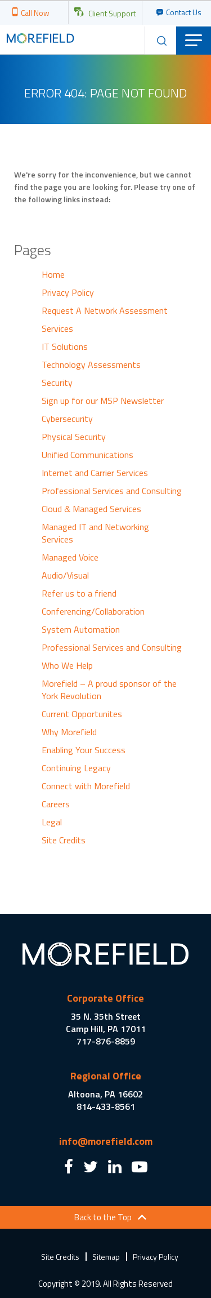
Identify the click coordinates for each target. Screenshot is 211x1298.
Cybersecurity (67, 418)
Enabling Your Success (83, 750)
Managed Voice (70, 557)
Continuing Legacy (76, 768)
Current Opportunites (82, 714)
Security (57, 382)
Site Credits (64, 840)
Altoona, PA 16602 (105, 1094)
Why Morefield (69, 732)
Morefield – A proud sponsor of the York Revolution (109, 690)
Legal (52, 822)
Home (53, 274)
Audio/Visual (65, 575)
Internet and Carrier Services (95, 472)
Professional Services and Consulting (112, 490)
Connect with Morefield (86, 786)
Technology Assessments (91, 364)
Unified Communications (87, 454)
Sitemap (106, 1256)
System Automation (81, 629)
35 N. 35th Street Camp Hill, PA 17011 (106, 1022)
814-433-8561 (106, 1106)
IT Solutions (65, 346)
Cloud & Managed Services (91, 508)
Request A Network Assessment (105, 310)
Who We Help (67, 665)
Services (57, 328)
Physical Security (74, 436)
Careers (56, 804)
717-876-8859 (106, 1041)
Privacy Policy (68, 292)
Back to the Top (103, 1217)
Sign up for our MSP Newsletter (103, 400)
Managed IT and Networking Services (95, 533)
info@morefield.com (105, 1141)
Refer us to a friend (79, 593)
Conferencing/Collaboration (93, 611)
